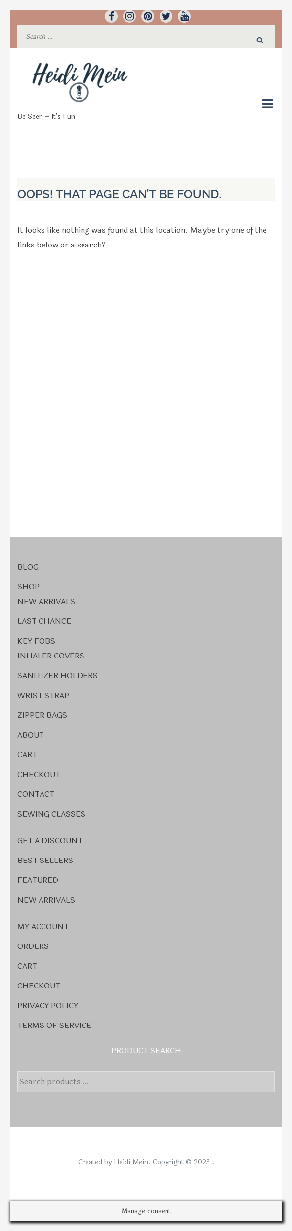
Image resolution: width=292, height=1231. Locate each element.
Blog (28, 567)
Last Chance (44, 621)
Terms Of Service (54, 1025)
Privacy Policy (47, 1005)
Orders (33, 946)
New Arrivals (46, 601)
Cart (27, 754)
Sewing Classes (51, 814)
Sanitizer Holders (57, 675)
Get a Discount (50, 840)
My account (43, 926)
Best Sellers (45, 860)
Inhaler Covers (50, 656)
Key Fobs (36, 641)
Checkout (38, 774)
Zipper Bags (42, 715)
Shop (28, 586)
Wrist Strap (43, 695)
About (30, 735)
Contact (35, 794)
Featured (37, 880)
